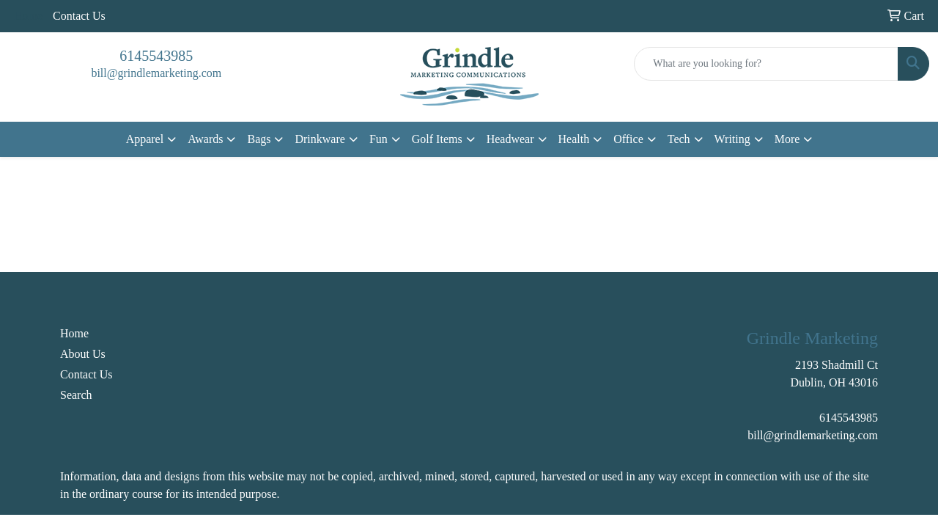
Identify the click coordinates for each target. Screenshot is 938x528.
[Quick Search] (766, 64)
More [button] (787, 139)
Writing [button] (732, 139)
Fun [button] (378, 139)
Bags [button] (258, 139)
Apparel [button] (145, 139)
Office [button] (628, 139)
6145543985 (156, 56)
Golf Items (437, 139)
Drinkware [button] (319, 139)
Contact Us (79, 16)
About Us (83, 354)
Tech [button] (679, 139)
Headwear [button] (510, 139)
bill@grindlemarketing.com (156, 73)
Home (74, 333)
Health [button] (574, 139)
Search (76, 395)
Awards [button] (205, 139)
